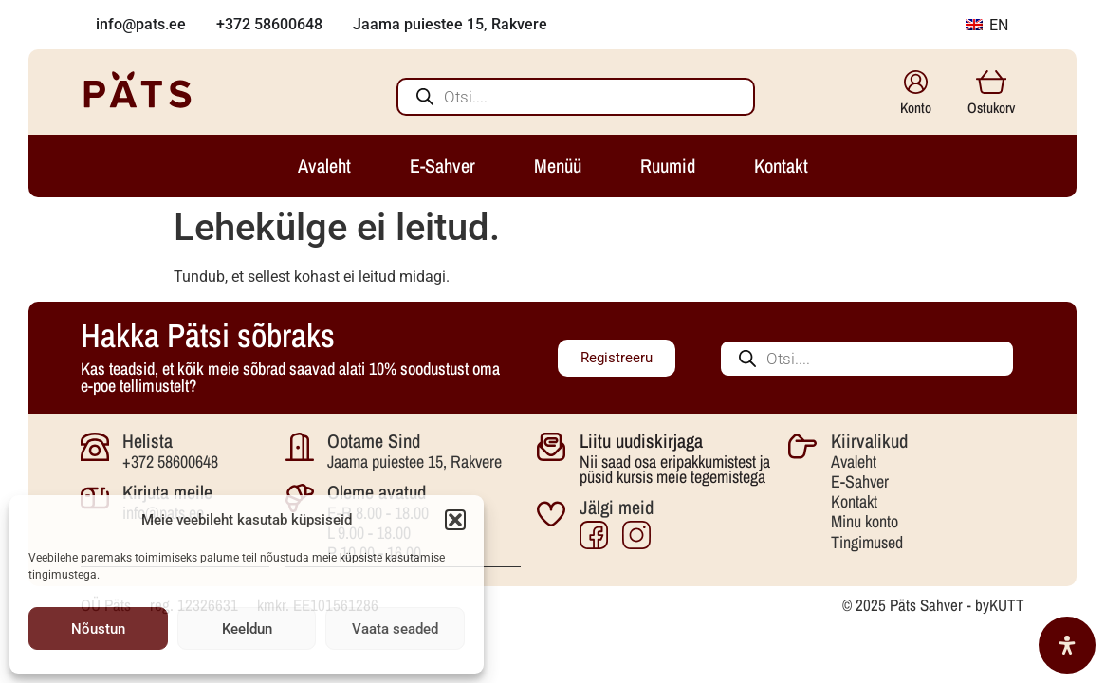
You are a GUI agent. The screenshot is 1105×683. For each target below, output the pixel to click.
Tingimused (867, 542)
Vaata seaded (395, 628)
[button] (455, 519)
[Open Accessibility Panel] (1067, 645)
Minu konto (864, 521)
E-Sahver (860, 481)
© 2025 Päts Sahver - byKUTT (933, 604)
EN (987, 25)
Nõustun (98, 628)
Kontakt (854, 501)
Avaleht (853, 461)
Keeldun (247, 628)
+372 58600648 (170, 461)
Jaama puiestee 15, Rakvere (414, 461)
